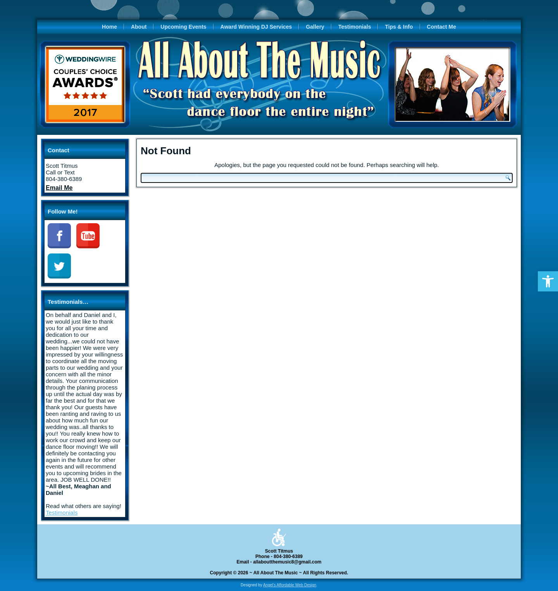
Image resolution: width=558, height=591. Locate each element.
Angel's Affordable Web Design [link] (289, 585)
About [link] (138, 27)
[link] (548, 281)
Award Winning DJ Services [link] (256, 27)
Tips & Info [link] (399, 27)
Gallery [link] (315, 27)
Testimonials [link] (354, 27)
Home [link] (109, 27)
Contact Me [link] (441, 27)
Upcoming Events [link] (183, 27)
